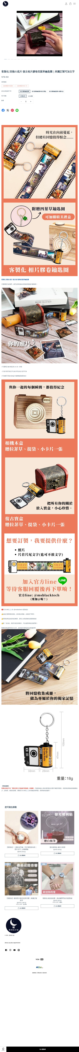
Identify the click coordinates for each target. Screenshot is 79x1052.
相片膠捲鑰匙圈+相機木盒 (56, 91)
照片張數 (3, 96)
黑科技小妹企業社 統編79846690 (12, 942)
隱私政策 (39, 972)
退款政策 (45, 972)
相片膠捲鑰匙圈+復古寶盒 (39, 91)
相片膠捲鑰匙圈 (24, 91)
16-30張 (30, 96)
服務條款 (34, 972)
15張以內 (22, 96)
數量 (2, 100)
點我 (10, 609)
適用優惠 (3, 82)
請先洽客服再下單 (6, 91)
